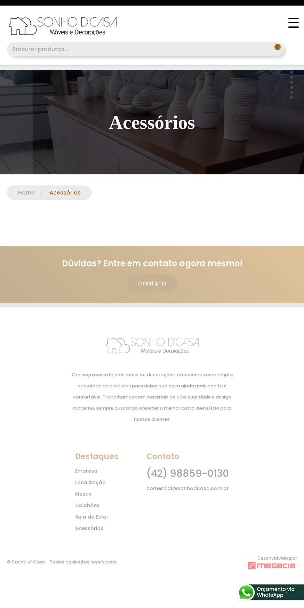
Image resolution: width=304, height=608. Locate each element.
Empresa (86, 475)
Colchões (87, 509)
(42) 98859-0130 (187, 477)
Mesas (83, 498)
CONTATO (152, 288)
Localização (90, 486)
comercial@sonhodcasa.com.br (187, 492)
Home (26, 193)
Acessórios (58, 193)
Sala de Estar (92, 521)
